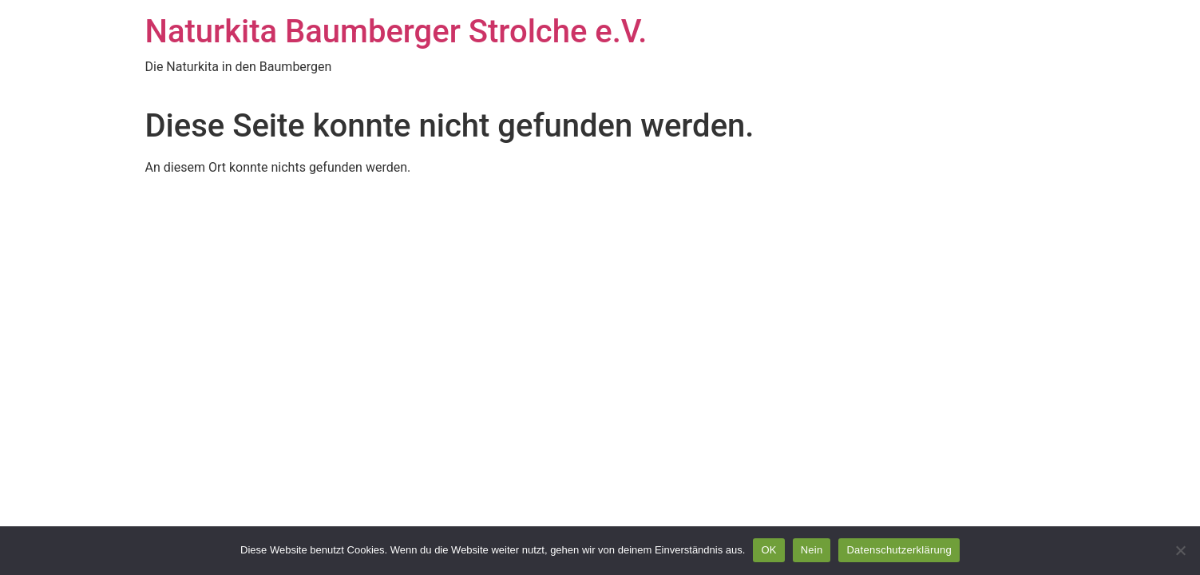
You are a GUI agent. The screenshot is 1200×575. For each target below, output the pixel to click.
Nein (812, 550)
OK (768, 550)
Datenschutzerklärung (898, 550)
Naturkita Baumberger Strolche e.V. (396, 31)
